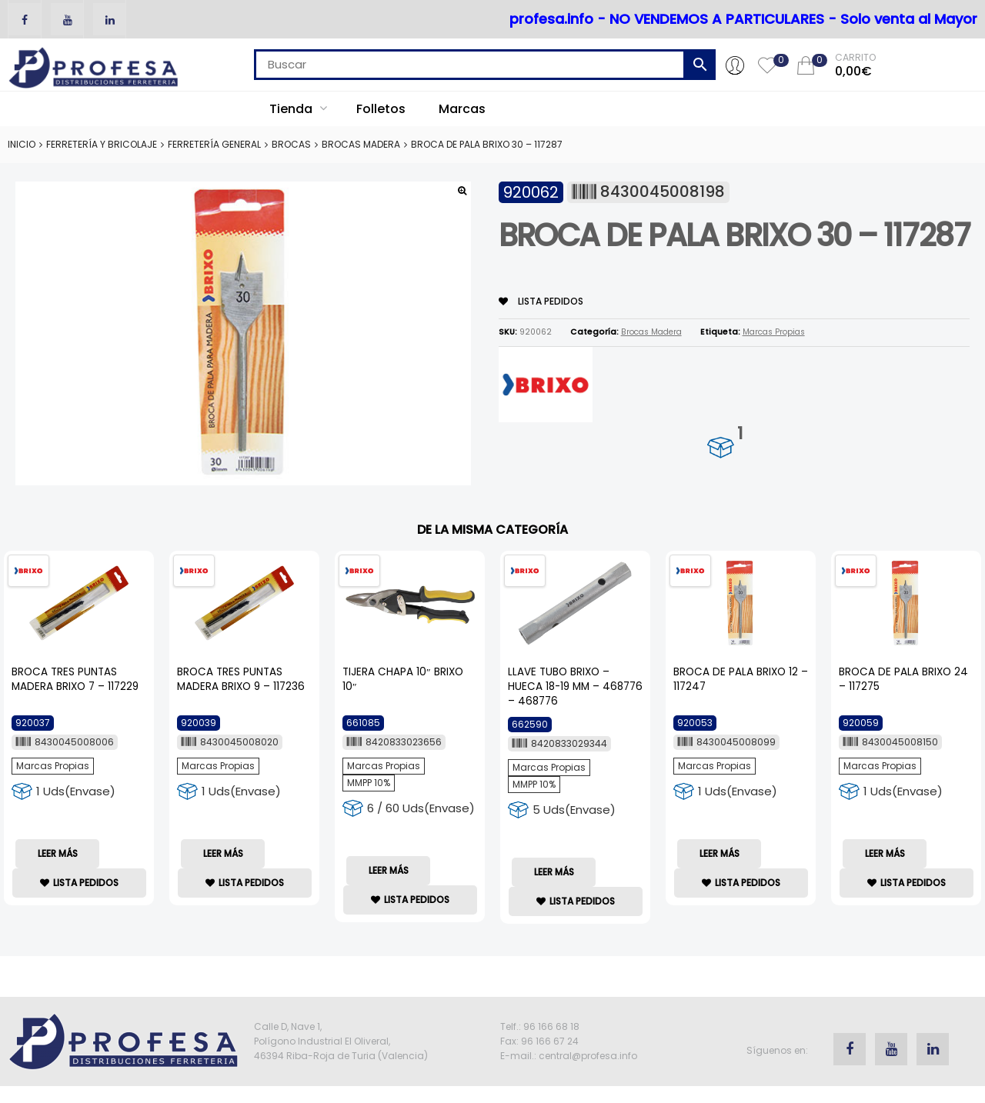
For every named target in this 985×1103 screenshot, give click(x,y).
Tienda (298, 109)
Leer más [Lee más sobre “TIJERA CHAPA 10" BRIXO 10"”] (389, 870)
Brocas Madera (361, 144)
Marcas (462, 109)
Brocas (291, 144)
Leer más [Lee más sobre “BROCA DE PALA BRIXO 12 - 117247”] (720, 853)
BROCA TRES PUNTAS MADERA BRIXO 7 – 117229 (75, 679)
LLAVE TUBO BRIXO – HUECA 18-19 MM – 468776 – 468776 (575, 686)
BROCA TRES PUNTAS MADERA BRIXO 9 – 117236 (241, 679)
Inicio (21, 144)
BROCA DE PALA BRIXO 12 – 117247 (740, 679)
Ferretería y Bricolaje (101, 144)
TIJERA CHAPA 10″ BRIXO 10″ (402, 679)
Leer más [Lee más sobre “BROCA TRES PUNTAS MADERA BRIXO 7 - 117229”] (58, 853)
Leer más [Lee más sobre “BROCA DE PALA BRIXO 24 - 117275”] (885, 853)
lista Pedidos (541, 301)
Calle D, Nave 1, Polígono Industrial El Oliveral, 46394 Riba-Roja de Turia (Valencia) (341, 1041)
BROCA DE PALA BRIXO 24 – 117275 (903, 679)
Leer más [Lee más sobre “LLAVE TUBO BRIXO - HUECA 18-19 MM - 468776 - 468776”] (554, 871)
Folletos (381, 109)
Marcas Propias (774, 332)
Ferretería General (214, 144)
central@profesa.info (588, 1055)
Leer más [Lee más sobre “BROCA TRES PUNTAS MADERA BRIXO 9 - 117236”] (223, 853)
